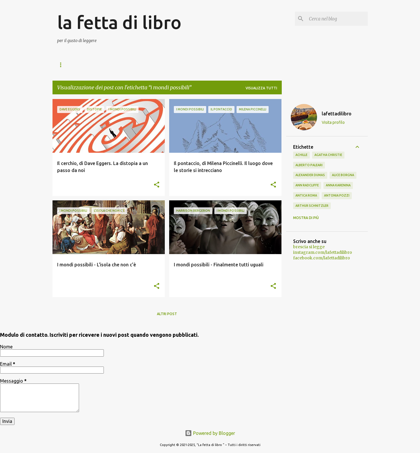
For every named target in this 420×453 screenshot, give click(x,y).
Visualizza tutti (261, 88)
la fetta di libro (119, 22)
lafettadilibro (336, 113)
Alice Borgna (343, 175)
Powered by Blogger (210, 433)
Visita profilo (333, 122)
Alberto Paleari (309, 165)
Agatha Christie (328, 155)
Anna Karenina (338, 185)
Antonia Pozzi (336, 195)
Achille (301, 155)
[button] (156, 185)
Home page (68, 65)
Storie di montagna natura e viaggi (174, 65)
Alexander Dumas (310, 175)
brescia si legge (309, 246)
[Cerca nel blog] (337, 19)
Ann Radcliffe (307, 185)
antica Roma (306, 195)
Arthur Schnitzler (311, 205)
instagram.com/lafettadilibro (322, 252)
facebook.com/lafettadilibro (321, 258)
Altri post (167, 314)
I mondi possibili (108, 65)
